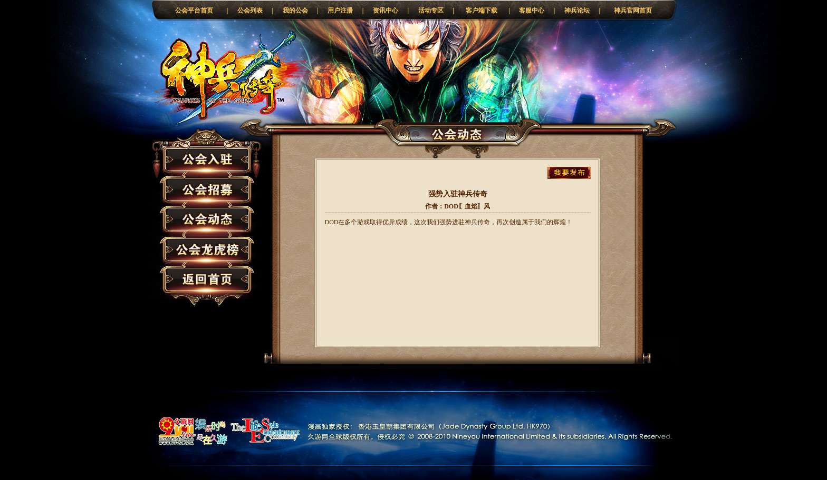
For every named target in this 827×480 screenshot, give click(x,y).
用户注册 (340, 10)
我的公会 (295, 10)
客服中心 (531, 10)
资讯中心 (385, 10)
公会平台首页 (194, 10)
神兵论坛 (577, 10)
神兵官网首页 (633, 10)
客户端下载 (481, 10)
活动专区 (431, 10)
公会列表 (250, 10)
